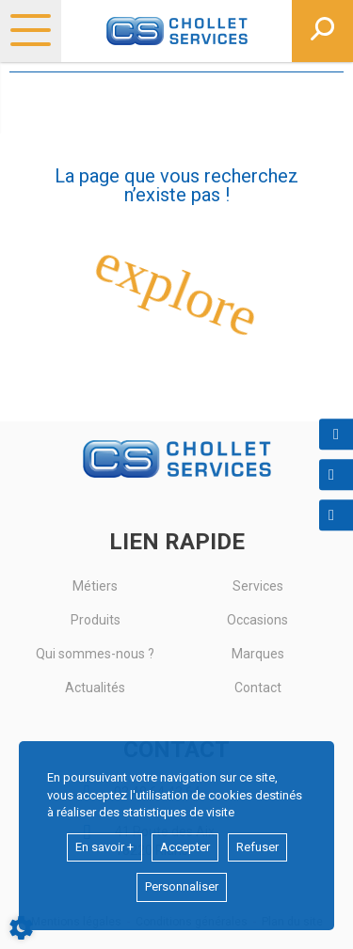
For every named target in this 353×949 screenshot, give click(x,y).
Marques (258, 653)
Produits (95, 619)
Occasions (257, 619)
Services (258, 585)
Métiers (95, 585)
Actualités (95, 687)
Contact (257, 687)
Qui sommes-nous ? (95, 653)
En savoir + (104, 847)
